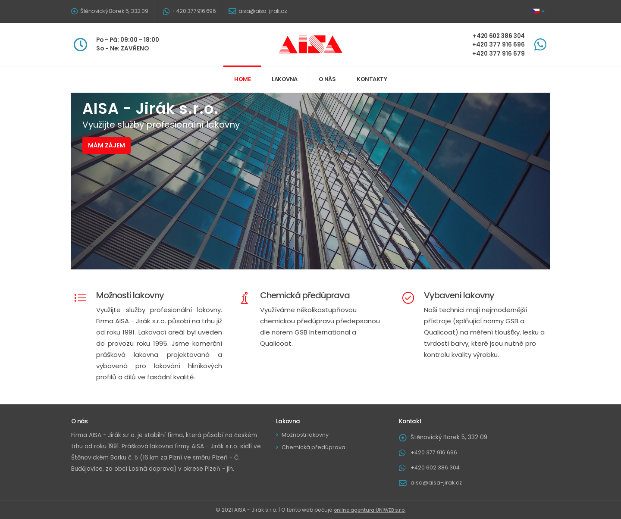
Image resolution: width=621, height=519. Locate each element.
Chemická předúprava (314, 447)
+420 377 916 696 (194, 11)
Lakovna (285, 79)
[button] (539, 11)
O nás (327, 79)
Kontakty (372, 79)
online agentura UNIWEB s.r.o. (369, 509)
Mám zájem (106, 145)
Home (242, 79)
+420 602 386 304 (438, 467)
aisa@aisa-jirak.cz (262, 11)
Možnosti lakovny (306, 435)
